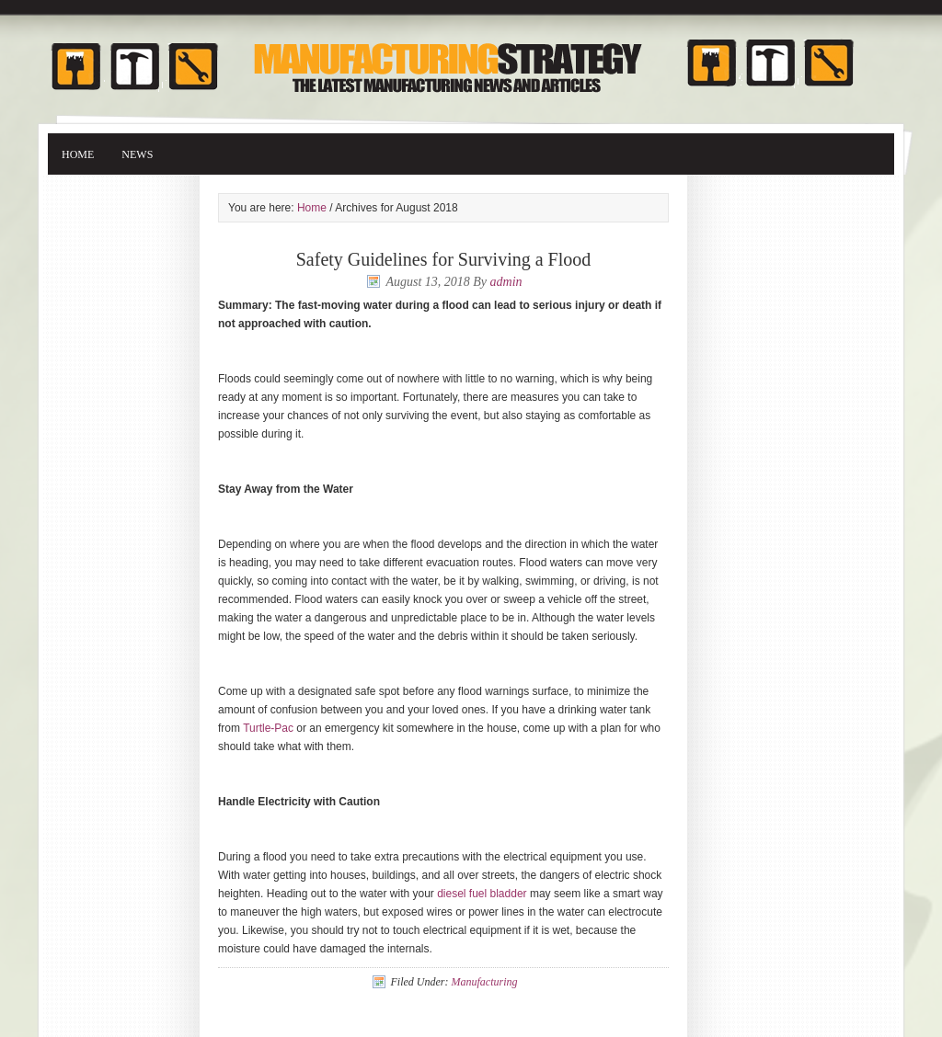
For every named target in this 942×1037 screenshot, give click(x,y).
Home (78, 154)
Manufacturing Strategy (471, 57)
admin (506, 282)
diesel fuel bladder (481, 893)
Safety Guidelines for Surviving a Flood (444, 259)
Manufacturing (484, 981)
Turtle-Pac (268, 728)
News (137, 154)
